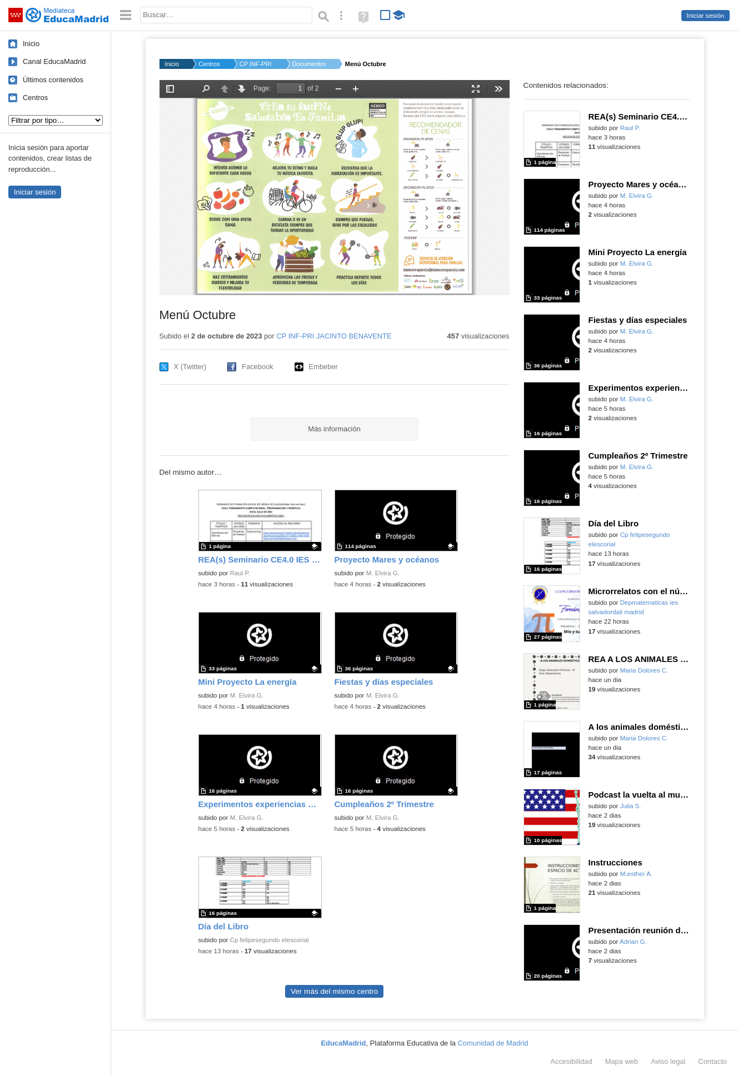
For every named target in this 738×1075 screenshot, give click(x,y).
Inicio (31, 43)
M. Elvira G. (383, 573)
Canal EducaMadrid (54, 61)
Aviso (668, 1061)
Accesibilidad (571, 1061)
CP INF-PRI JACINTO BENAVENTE (333, 336)
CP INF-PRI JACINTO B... (256, 64)
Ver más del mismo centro (334, 991)
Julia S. (630, 806)
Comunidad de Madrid (493, 1043)
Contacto (712, 1061)
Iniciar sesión (705, 15)
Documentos (309, 64)
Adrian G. (633, 941)
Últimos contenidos (53, 80)
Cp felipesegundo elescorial (269, 940)
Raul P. (240, 573)
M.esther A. (636, 873)
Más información (334, 429)
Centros (35, 97)
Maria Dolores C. (644, 670)
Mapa (622, 1061)
